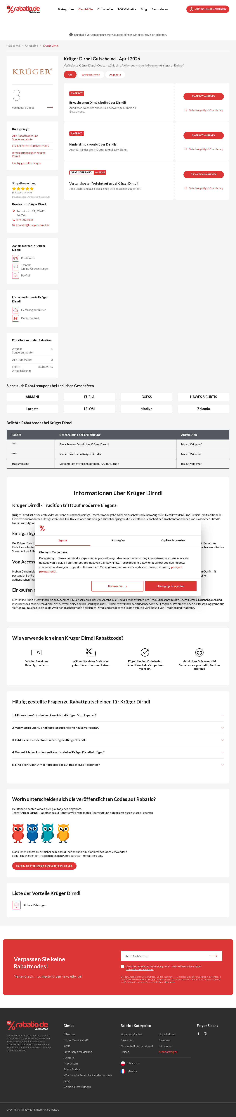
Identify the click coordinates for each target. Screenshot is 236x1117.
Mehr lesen (169, 982)
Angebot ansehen (203, 96)
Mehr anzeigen (168, 1051)
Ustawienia (117, 586)
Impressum (71, 1063)
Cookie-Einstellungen (77, 1086)
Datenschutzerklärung (78, 1051)
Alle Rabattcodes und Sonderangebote (25, 137)
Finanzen (164, 1040)
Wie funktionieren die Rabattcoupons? (88, 1075)
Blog (144, 9)
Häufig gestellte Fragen (26, 163)
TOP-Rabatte (126, 9)
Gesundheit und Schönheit (137, 1046)
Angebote (115, 74)
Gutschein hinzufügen (208, 9)
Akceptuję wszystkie (170, 586)
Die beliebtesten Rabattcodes (30, 146)
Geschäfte (85, 9)
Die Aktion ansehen (203, 174)
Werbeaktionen (91, 74)
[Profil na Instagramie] (205, 1034)
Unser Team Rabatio (77, 1040)
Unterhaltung (167, 1034)
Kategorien (66, 9)
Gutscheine (105, 9)
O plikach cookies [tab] (173, 540)
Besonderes (160, 9)
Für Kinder (165, 1046)
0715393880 (24, 220)
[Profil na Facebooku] (198, 1034)
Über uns (69, 1034)
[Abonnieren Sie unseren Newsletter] (213, 956)
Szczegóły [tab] (118, 540)
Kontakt (69, 1057)
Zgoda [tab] (62, 540)
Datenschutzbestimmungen (140, 969)
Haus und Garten (131, 1034)
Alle (70, 74)
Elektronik (127, 1040)
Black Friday (72, 1069)
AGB (153, 979)
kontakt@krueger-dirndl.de (32, 225)
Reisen (125, 1051)
